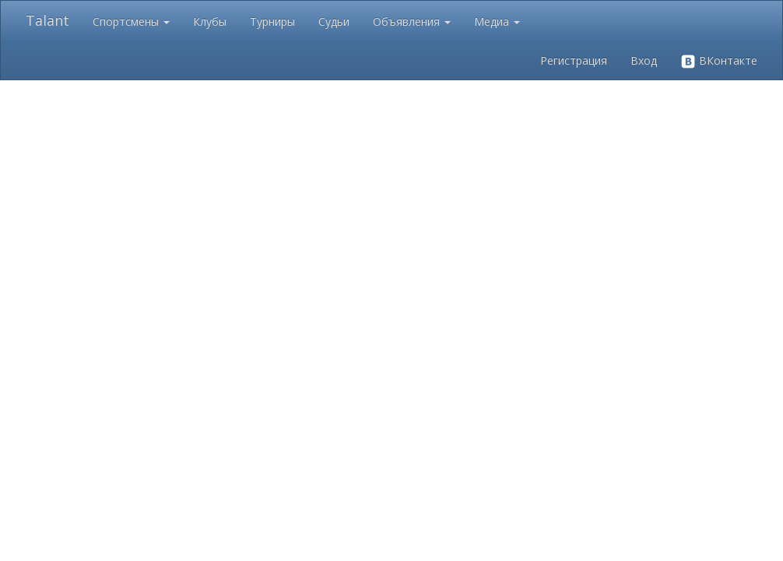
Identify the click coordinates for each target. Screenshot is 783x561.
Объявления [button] (412, 21)
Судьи (333, 21)
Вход (643, 60)
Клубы (209, 21)
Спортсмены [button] (131, 21)
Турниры (272, 21)
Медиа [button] (497, 21)
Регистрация (573, 60)
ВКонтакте (718, 61)
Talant (47, 20)
